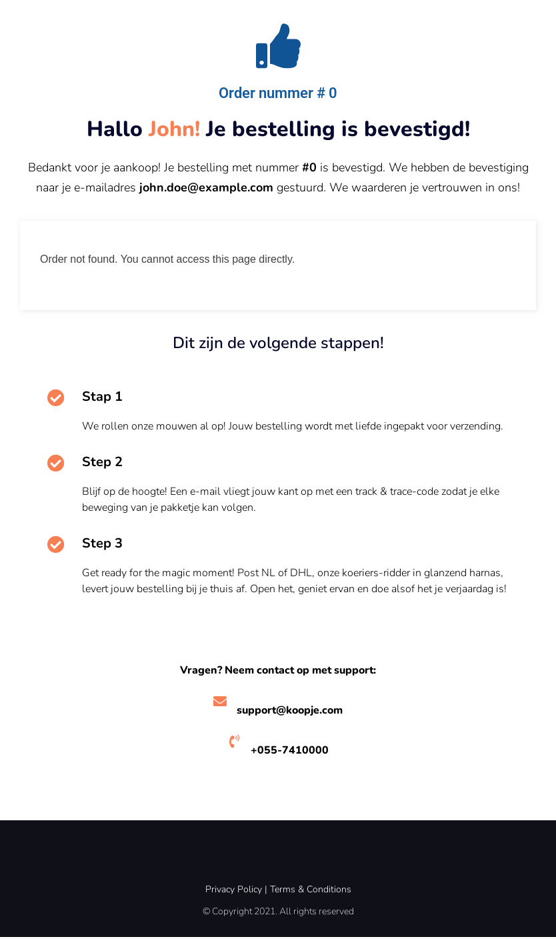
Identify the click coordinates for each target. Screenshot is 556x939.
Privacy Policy (233, 891)
